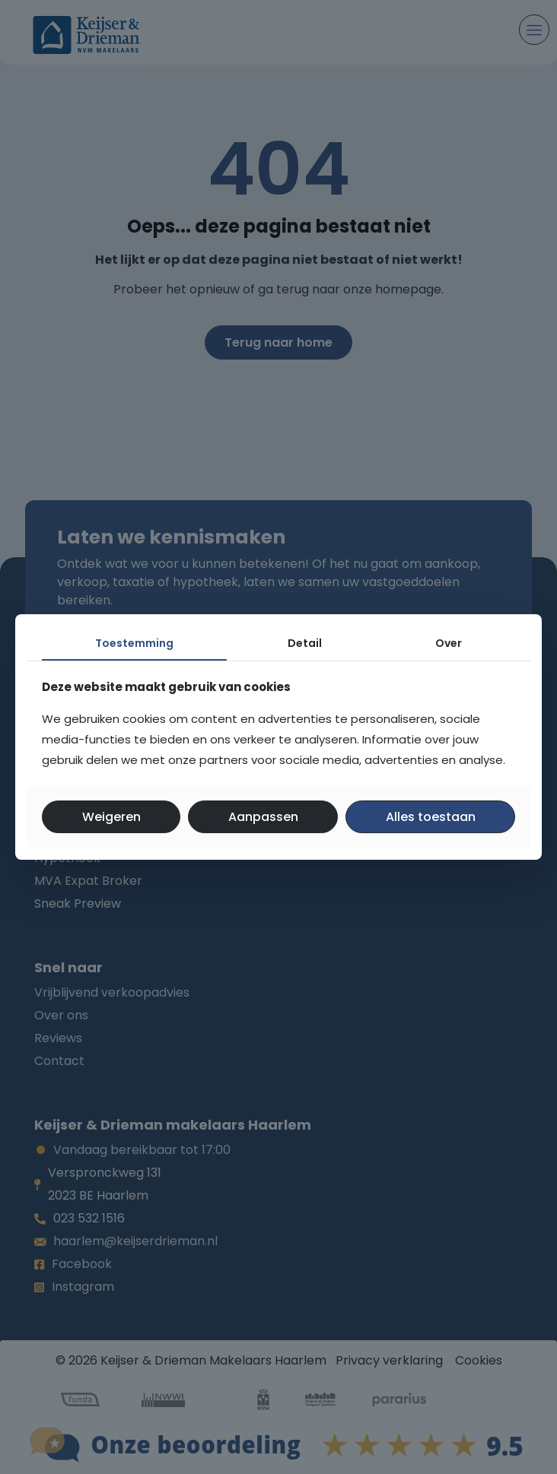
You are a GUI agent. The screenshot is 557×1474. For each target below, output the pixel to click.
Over (448, 643)
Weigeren (111, 817)
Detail (305, 643)
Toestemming (134, 643)
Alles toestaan (431, 817)
